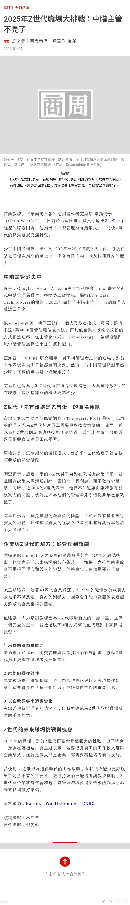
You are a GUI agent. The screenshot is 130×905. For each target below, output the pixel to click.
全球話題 (22, 8)
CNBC (88, 803)
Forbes (33, 803)
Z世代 (111, 220)
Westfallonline (62, 803)
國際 (7, 8)
